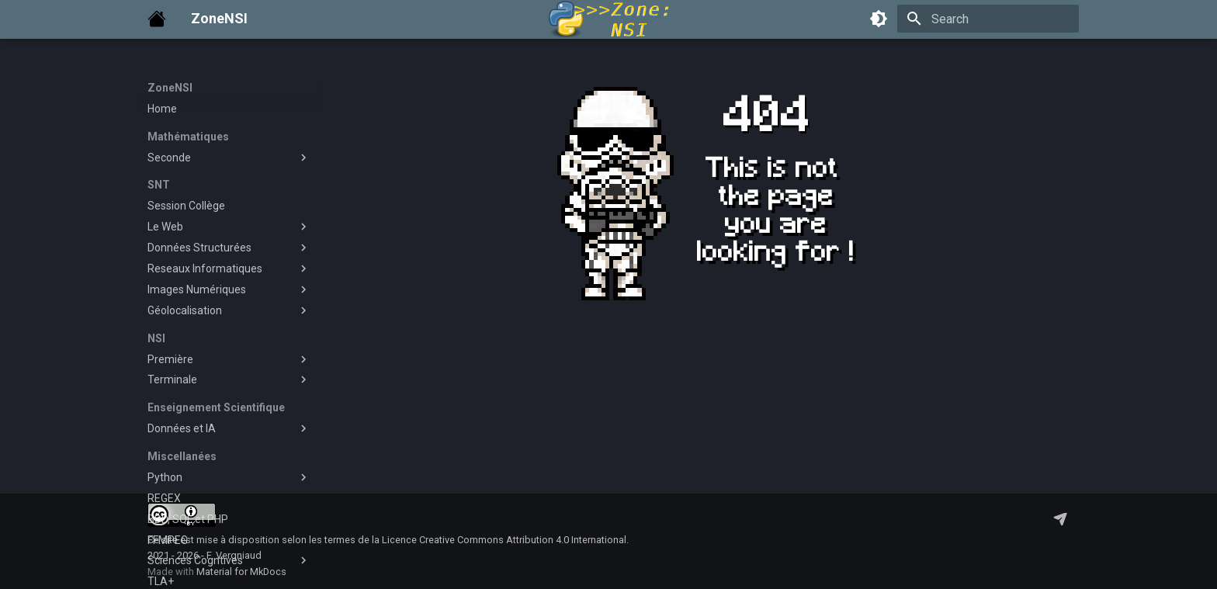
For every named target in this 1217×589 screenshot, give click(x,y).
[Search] (988, 19)
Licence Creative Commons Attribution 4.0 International (504, 540)
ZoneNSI (169, 87)
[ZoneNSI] (156, 18)
